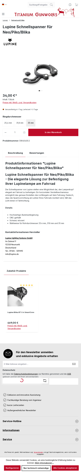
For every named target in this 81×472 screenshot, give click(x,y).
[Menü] (3, 14)
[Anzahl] (15, 132)
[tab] (15, 153)
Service (7, 439)
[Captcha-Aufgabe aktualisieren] (45, 380)
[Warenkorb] (76, 4)
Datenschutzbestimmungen (26, 374)
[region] (40, 308)
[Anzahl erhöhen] (24, 132)
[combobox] (38, 4)
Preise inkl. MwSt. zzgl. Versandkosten (19, 102)
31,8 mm (19, 123)
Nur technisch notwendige (36, 468)
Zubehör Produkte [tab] (16, 271)
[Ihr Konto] (70, 4)
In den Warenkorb (53, 132)
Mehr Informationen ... (44, 463)
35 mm (31, 123)
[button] (39, 90)
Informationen (11, 430)
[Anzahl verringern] (5, 132)
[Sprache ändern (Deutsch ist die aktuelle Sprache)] (4, 4)
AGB (69, 374)
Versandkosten (38, 452)
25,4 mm (8, 123)
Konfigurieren (12, 468)
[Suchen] (51, 4)
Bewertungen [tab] (36, 153)
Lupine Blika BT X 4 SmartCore (20, 312)
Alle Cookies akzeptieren (65, 468)
